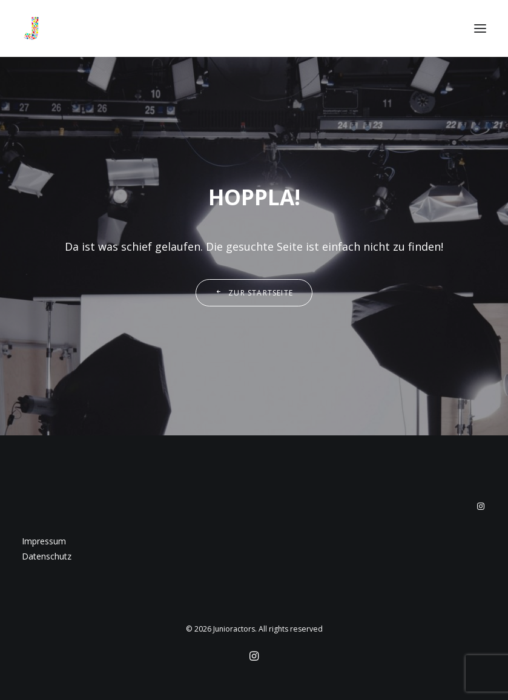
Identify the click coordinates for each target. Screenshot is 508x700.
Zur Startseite (254, 293)
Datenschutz (46, 556)
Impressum (44, 541)
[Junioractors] (31, 28)
